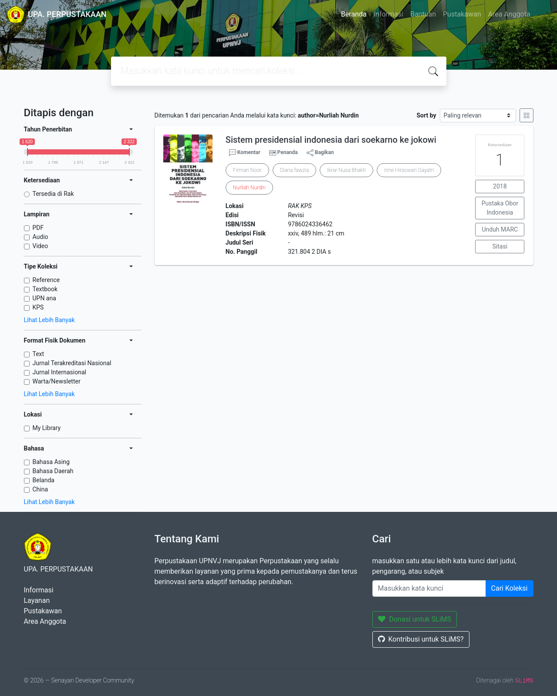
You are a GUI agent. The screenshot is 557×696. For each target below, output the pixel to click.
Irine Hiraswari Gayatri (409, 170)
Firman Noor (247, 170)
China (40, 489)
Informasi (388, 14)
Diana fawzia (294, 170)
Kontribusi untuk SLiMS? (421, 639)
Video (40, 245)
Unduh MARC (500, 229)
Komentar (244, 152)
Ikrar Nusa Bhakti (346, 170)
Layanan (37, 600)
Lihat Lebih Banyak (49, 319)
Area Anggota (509, 14)
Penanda (287, 152)
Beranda (354, 14)
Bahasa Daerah (53, 470)
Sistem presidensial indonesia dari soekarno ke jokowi (331, 139)
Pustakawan (462, 14)
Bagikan (320, 152)
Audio (40, 236)
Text (38, 353)
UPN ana (44, 298)
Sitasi (500, 246)
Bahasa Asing (51, 461)
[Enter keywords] (429, 588)
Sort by (426, 115)
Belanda (43, 480)
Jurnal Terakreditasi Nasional (72, 363)
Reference (46, 279)
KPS (38, 307)
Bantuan (423, 14)
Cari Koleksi (509, 588)
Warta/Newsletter (57, 381)
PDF (38, 227)
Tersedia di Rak (53, 193)
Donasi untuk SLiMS (415, 619)
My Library (47, 427)
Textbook (45, 289)
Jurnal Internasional (59, 372)
